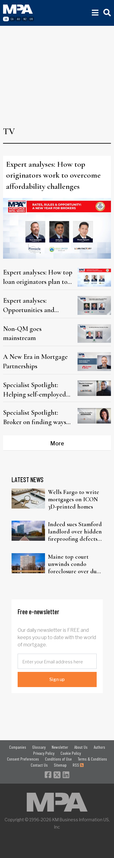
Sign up (57, 679)
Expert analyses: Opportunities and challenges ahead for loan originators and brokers (38, 305)
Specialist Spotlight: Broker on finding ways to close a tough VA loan (36, 417)
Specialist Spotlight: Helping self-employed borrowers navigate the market (34, 390)
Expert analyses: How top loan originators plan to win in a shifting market (37, 277)
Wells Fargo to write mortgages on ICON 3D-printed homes (73, 499)
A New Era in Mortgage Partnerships (35, 361)
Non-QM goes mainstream (22, 333)
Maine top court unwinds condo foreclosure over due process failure (73, 564)
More (57, 443)
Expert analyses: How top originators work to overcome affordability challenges (53, 175)
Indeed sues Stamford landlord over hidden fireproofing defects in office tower (75, 532)
